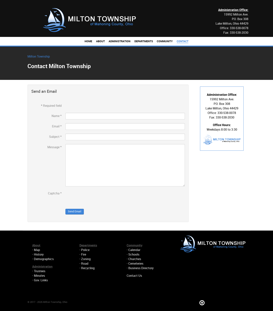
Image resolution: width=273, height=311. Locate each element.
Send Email (74, 211)
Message (54, 147)
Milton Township (38, 56)
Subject (55, 137)
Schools (133, 254)
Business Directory (141, 268)
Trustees (39, 271)
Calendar (134, 250)
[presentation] (94, 197)
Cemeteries (135, 263)
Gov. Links (41, 280)
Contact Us (134, 275)
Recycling (88, 268)
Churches (134, 259)
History (39, 254)
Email (57, 126)
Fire (83, 254)
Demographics (44, 259)
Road (84, 263)
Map (37, 250)
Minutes (39, 275)
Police (85, 250)
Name (57, 116)
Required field (51, 106)
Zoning (86, 259)
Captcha (55, 193)
